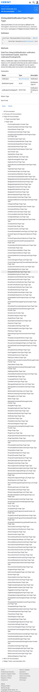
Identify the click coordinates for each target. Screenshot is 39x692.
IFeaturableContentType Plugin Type (18, 326)
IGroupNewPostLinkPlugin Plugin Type (19, 350)
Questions (23, 672)
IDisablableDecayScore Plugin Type (18, 274)
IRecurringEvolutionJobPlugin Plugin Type (20, 465)
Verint (2, 670)
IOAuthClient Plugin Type (15, 418)
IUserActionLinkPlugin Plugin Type (18, 624)
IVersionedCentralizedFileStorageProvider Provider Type (22, 642)
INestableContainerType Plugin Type (18, 411)
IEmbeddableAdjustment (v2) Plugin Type (20, 295)
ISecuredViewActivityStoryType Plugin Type (20, 567)
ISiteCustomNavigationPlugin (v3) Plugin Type (21, 572)
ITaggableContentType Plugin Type (18, 590)
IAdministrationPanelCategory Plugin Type (20, 149)
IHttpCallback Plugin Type (15, 364)
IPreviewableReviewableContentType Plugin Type (22, 447)
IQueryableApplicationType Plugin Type (19, 460)
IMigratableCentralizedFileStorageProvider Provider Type (20, 402)
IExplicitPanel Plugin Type (15, 318)
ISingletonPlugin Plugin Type (16, 569)
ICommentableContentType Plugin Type (19, 214)
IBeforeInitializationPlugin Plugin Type (19, 194)
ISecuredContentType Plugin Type (18, 552)
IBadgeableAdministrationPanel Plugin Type (20, 181)
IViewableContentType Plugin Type (18, 646)
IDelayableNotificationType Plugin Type (19, 272)
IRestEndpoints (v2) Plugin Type (17, 480)
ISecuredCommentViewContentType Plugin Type (22, 547)
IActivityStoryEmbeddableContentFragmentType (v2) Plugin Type (22, 135)
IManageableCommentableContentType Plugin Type (21, 387)
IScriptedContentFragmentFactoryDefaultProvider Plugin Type (22, 519)
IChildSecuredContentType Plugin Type (19, 212)
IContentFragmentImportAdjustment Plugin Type (22, 238)
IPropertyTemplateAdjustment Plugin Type (20, 458)
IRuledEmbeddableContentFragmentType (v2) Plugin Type (21, 495)
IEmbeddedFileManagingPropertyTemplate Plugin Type (22, 302)
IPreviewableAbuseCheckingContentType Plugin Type (22, 441)
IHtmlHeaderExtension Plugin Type (18, 355)
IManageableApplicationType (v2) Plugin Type (21, 384)
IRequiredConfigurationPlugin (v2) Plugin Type (21, 477)
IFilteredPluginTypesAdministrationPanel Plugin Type (21, 334)
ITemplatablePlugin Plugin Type (17, 606)
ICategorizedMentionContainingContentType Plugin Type (22, 200)
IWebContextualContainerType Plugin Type (20, 651)
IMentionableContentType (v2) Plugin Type (20, 391)
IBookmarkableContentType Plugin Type (19, 197)
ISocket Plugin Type (13, 574)
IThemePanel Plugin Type (15, 614)
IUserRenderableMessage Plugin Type (19, 639)
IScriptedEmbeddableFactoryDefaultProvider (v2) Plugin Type (22, 523)
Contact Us (4, 680)
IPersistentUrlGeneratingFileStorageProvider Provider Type (21, 427)
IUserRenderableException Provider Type (20, 636)
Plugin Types (8, 122)
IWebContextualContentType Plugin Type (20, 653)
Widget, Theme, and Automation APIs (13, 661)
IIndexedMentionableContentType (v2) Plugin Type (22, 374)
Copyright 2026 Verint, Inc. (9, 690)
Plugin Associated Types (12, 119)
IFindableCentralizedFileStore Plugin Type (20, 338)
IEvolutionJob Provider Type (16, 313)
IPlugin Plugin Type (13, 430)
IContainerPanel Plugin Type (16, 224)
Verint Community (5, 6)
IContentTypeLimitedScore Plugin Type (19, 253)
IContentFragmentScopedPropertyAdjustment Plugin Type (21, 241)
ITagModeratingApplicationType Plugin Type (20, 592)
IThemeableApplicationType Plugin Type (19, 611)
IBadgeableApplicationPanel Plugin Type (19, 184)
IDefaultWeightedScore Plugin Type (18, 269)
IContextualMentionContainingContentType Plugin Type (22, 256)
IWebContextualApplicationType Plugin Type (20, 648)
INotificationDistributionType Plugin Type (19, 413)
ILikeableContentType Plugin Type (18, 381)
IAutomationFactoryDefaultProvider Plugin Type (21, 176)
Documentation (24, 674)
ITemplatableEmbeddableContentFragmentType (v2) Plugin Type (21, 603)
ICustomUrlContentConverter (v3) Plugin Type (21, 266)
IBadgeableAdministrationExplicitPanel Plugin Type (22, 179)
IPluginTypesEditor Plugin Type (17, 438)
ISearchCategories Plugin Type (17, 532)
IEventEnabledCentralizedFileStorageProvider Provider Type (21, 309)
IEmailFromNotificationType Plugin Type (19, 284)
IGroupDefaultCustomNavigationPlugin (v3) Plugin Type (22, 346)
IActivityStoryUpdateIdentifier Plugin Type (20, 141)
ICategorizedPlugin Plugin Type (17, 204)
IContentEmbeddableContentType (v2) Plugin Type (22, 231)
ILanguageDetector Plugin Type (17, 379)
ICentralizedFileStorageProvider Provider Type (21, 206)
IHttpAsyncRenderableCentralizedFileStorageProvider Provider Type (23, 361)
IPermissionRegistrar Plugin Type (17, 423)
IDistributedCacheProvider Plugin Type (19, 279)
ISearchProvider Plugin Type (16, 534)
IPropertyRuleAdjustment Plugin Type (18, 453)
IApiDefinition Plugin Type (15, 154)
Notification (29, 41)
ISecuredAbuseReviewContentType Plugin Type (22, 537)
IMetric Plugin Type (13, 399)
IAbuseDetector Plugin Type (16, 129)
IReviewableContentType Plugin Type (18, 489)
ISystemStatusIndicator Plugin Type (18, 582)
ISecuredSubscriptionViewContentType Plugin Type (21, 563)
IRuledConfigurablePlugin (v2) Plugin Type (20, 492)
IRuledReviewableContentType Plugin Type (20, 499)
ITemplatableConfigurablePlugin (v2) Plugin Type (22, 595)
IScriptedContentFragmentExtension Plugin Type (22, 515)
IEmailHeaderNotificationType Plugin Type (20, 287)
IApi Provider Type (13, 152)
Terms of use (5, 688)
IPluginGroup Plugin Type (15, 433)
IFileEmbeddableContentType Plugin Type (20, 328)
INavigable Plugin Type (14, 405)
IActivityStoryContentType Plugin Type (19, 132)
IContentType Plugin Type (15, 248)
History (10, 106)
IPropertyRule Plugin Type (15, 450)
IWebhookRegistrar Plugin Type (17, 656)
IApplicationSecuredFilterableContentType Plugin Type (22, 165)
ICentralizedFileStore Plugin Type (17, 209)
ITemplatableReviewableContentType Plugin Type (22, 609)
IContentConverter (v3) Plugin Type (18, 229)
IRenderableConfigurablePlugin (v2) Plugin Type (22, 471)
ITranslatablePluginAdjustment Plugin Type (20, 622)
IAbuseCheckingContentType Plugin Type (20, 127)
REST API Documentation (10, 659)
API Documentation (9, 111)
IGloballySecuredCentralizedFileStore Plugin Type (22, 340)
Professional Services (7, 672)
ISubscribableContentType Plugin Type (19, 577)
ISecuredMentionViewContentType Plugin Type (21, 557)
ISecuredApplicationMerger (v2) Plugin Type (20, 539)
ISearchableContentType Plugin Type (18, 526)
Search (33, 2)
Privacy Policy (5, 686)
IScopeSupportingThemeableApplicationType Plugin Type (21, 502)
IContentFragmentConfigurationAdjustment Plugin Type (22, 235)
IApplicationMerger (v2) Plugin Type (18, 157)
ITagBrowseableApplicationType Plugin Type (20, 585)
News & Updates (25, 670)
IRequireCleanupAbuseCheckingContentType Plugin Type (21, 474)
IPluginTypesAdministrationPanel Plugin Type (21, 435)
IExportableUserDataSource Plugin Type (19, 320)
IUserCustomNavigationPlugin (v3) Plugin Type (21, 627)
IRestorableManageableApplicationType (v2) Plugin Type (22, 483)
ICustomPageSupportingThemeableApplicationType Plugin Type (23, 263)
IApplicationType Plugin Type (16, 169)
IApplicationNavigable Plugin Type (17, 159)
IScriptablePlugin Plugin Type (16, 508)
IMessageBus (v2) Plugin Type (16, 396)
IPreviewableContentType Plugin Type (19, 445)
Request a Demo (6, 678)
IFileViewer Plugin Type (14, 331)
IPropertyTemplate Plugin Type (16, 455)
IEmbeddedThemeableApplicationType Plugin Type (22, 306)
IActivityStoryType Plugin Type (16, 139)
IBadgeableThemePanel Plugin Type (18, 192)
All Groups (23, 680)
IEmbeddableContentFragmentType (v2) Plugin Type (21, 298)
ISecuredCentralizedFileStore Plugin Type (20, 544)
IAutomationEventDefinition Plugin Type (19, 174)
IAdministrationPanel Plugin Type (17, 146)
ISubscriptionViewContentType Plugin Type (20, 580)
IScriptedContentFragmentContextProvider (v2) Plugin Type (21, 512)
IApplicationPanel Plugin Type (16, 162)
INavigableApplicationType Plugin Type (19, 408)
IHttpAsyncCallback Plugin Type (17, 357)
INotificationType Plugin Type (16, 416)
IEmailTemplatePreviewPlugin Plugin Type (20, 292)
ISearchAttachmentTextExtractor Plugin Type (21, 529)
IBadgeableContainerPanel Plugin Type (19, 187)
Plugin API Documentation (10, 117)
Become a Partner (6, 676)
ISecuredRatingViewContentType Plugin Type (21, 560)
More (19, 11)
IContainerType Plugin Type (16, 226)
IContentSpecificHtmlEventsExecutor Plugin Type (22, 245)
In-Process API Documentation (11, 114)
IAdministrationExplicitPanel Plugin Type (19, 144)
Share (4, 106)
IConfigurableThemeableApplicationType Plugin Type (21, 220)
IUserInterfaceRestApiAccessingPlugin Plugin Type (22, 634)
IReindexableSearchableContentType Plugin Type (22, 468)
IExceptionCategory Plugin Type (17, 315)
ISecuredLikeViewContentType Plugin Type (20, 555)
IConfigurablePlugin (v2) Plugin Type (18, 217)
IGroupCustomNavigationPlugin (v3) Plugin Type (22, 343)
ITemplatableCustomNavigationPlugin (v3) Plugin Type (22, 598)
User (37, 2)
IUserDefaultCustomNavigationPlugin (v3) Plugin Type (22, 630)
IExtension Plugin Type (14, 323)
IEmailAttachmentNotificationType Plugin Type (21, 282)
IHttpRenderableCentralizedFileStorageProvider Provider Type (21, 368)
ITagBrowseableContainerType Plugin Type (20, 587)
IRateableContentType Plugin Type (18, 463)
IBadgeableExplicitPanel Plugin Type (18, 189)
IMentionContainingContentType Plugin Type (21, 393)
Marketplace (23, 678)
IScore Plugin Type (13, 506)
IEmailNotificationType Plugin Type (18, 290)
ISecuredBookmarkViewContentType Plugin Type (22, 542)
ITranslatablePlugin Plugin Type (17, 619)
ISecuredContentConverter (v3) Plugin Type (20, 549)
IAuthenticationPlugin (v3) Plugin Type (19, 171)
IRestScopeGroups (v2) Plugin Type (18, 487)
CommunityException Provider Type (18, 124)
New (36, 9)
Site (30, 2)
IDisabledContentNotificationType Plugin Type (21, 277)
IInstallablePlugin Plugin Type (16, 376)
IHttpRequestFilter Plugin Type (16, 371)
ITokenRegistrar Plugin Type (16, 616)
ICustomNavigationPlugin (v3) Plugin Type (20, 260)
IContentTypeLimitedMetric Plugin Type (19, 250)
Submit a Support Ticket (8, 674)
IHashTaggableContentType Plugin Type (19, 352)
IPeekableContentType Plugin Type (18, 421)
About (3, 684)
